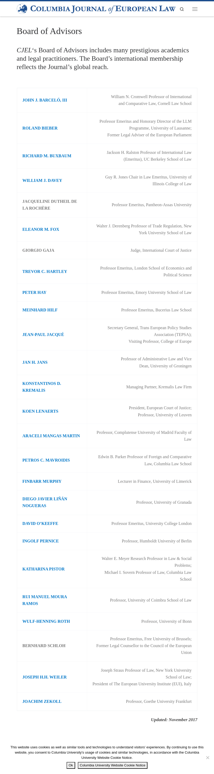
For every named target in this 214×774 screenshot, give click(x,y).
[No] (207, 757)
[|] (96, 8)
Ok (71, 765)
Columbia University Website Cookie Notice (112, 765)
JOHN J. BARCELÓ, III (45, 100)
